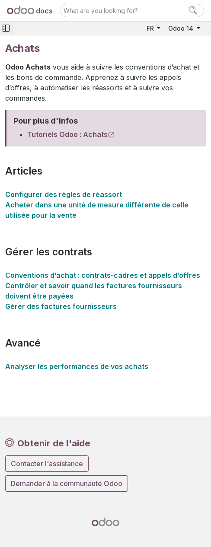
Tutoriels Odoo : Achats (67, 134)
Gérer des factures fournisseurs (61, 306)
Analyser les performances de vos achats (76, 366)
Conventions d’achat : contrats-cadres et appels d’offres (102, 275)
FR (151, 28)
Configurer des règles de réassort (63, 194)
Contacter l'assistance (47, 463)
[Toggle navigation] (6, 28)
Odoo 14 (181, 28)
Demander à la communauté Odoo (66, 483)
